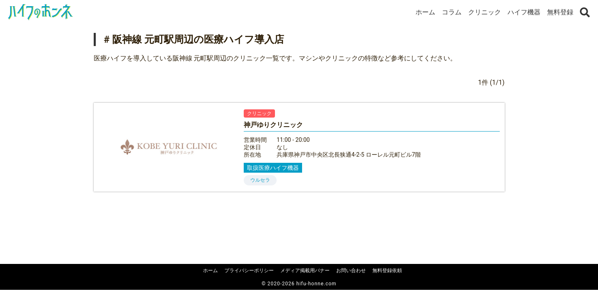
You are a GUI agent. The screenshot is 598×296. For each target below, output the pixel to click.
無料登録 (560, 12)
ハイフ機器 (524, 12)
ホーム (425, 12)
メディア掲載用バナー (305, 270)
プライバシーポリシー (249, 270)
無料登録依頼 (387, 270)
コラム (452, 12)
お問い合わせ (351, 270)
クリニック (484, 12)
